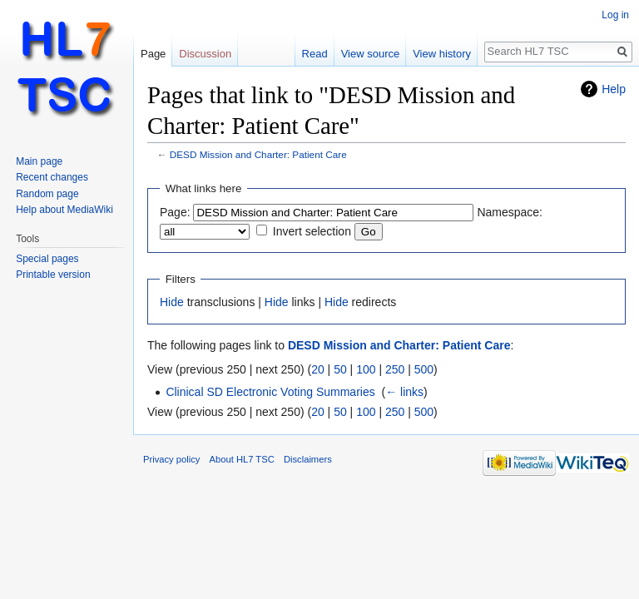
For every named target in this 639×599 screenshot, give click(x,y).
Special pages (47, 259)
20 (317, 369)
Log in (615, 15)
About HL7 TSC (242, 459)
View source (370, 53)
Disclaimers (308, 459)
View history (442, 53)
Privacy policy (171, 459)
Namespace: (509, 212)
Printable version (53, 274)
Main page (39, 161)
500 (423, 369)
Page (153, 53)
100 (365, 369)
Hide (172, 302)
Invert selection (312, 231)
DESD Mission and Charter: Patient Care (258, 154)
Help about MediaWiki (64, 209)
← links (404, 392)
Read (315, 53)
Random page (47, 194)
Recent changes (52, 177)
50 (340, 369)
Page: (175, 212)
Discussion (205, 53)
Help (614, 89)
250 (394, 369)
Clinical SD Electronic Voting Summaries (270, 392)
